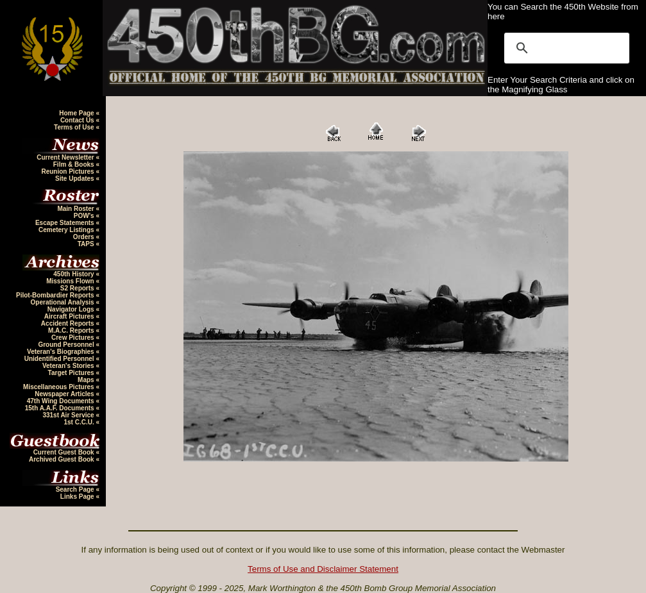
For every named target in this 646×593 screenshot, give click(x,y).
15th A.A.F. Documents (60, 408)
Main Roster (76, 208)
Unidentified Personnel (60, 358)
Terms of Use (75, 127)
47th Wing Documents (61, 401)
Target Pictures (72, 372)
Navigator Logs (71, 309)
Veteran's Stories (69, 365)
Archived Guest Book (62, 459)
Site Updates (75, 178)
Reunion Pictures (68, 171)
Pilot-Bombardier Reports (56, 295)
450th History (74, 274)
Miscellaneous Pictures (59, 386)
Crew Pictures (73, 337)
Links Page (78, 496)
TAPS (87, 243)
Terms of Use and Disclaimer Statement (323, 569)
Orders (84, 236)
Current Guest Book (64, 452)
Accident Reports (68, 323)
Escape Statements (65, 222)
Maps (87, 379)
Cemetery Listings (67, 229)
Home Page (77, 113)
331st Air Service (69, 415)
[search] (565, 48)
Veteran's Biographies (61, 351)
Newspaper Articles (65, 393)
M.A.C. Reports (72, 330)
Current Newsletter (66, 157)
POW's (85, 215)
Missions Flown (71, 281)
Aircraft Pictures (70, 316)
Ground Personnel (67, 344)
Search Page (76, 489)
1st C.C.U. (80, 422)
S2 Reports (78, 288)
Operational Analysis (63, 302)
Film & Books (74, 164)
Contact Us (78, 120)
